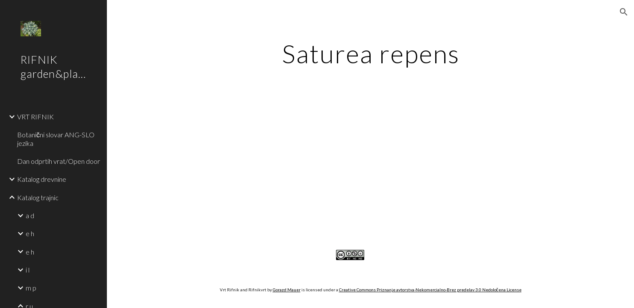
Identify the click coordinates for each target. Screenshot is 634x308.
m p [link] (31, 288)
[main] (371, 53)
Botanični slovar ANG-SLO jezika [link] (55, 138)
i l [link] (27, 270)
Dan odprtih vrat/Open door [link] (58, 161)
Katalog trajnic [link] (38, 197)
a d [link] (30, 215)
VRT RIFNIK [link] (35, 117)
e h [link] (30, 233)
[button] (623, 12)
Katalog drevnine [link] (41, 179)
